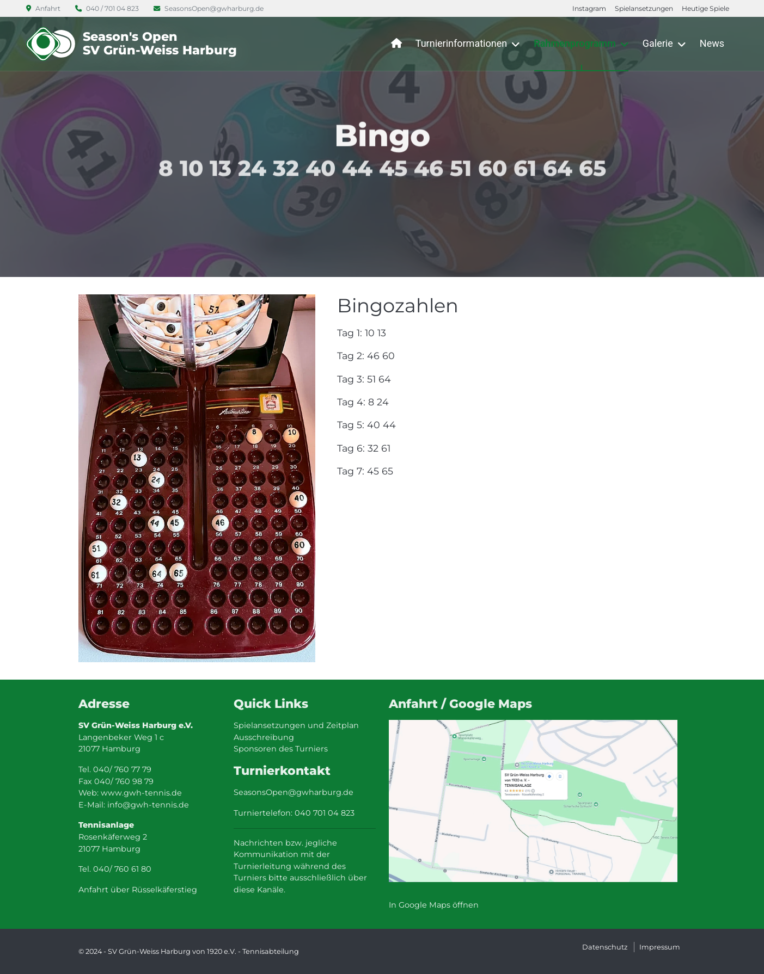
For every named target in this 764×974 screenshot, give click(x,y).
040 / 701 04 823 (107, 8)
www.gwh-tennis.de (141, 793)
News (712, 43)
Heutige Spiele (705, 8)
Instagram (589, 8)
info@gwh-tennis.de (148, 805)
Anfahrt (44, 8)
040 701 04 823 (325, 813)
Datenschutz (605, 947)
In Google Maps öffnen (434, 905)
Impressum (659, 947)
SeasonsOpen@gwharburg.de (209, 8)
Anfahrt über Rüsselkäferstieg (137, 890)
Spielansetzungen (644, 8)
